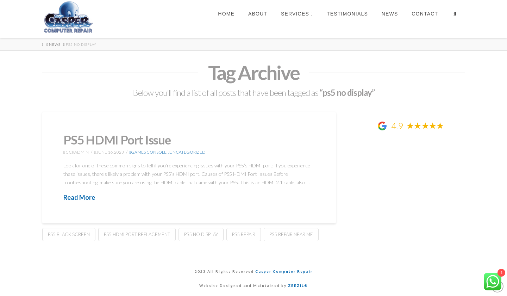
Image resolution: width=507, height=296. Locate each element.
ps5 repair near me (291, 234)
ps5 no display (201, 234)
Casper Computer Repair (284, 271)
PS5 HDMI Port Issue (117, 139)
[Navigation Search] (455, 19)
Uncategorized (187, 152)
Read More (79, 197)
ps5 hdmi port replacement (137, 234)
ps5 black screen (69, 234)
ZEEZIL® (298, 285)
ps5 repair (243, 234)
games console (148, 152)
